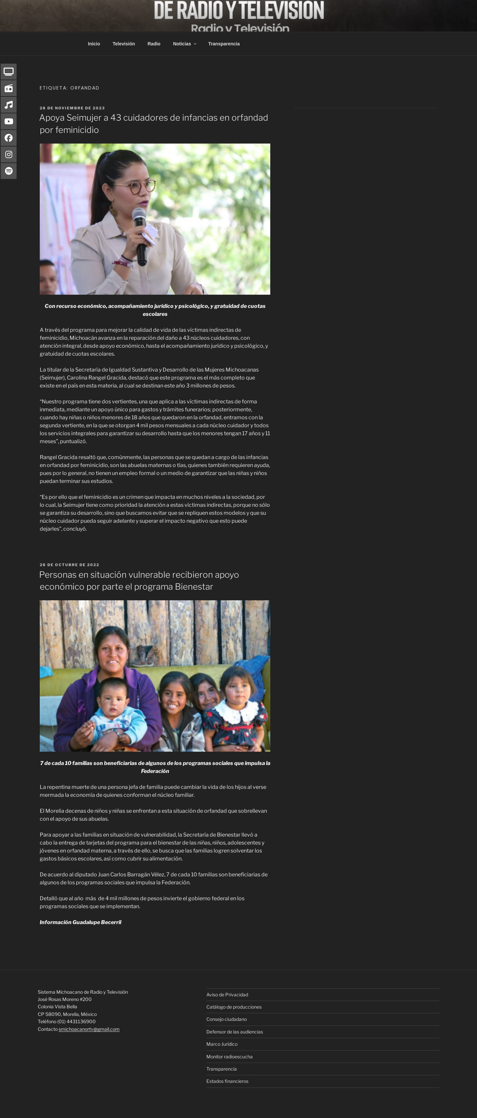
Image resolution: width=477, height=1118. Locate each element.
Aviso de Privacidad (227, 994)
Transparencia (224, 43)
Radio (154, 43)
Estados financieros (227, 1081)
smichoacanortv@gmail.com (89, 1029)
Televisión (124, 43)
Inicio (94, 43)
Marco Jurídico (222, 1044)
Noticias (185, 43)
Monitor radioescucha (229, 1056)
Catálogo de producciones (234, 1007)
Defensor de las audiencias (234, 1031)
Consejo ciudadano (226, 1019)
